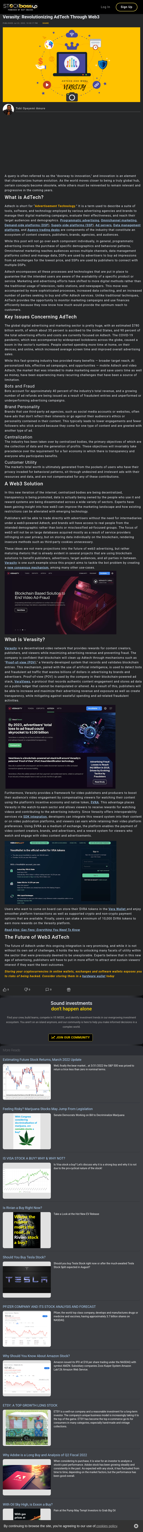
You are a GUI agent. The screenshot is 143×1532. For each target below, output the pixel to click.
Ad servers (104, 225)
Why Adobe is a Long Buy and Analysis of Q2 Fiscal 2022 (45, 1455)
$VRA (95, 802)
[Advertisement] (71, 143)
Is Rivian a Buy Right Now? (22, 1208)
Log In (105, 7)
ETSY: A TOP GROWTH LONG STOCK (30, 1405)
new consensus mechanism (28, 567)
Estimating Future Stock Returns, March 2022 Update (42, 1060)
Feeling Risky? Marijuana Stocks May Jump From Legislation (48, 1109)
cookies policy (106, 1526)
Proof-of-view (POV (20, 662)
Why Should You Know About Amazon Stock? (36, 1356)
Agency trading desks (43, 230)
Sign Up (126, 7)
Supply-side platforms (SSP (72, 225)
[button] (136, 1526)
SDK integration (35, 816)
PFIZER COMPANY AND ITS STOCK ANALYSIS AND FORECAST (49, 1307)
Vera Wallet (118, 909)
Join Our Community (70, 1037)
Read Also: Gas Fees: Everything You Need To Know (42, 930)
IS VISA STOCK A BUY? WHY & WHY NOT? (34, 1158)
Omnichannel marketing (119, 220)
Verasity (11, 563)
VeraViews (22, 681)
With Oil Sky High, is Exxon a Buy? (28, 1504)
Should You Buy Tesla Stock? (24, 1257)
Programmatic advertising (79, 220)
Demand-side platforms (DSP (26, 225)
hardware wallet (94, 976)
